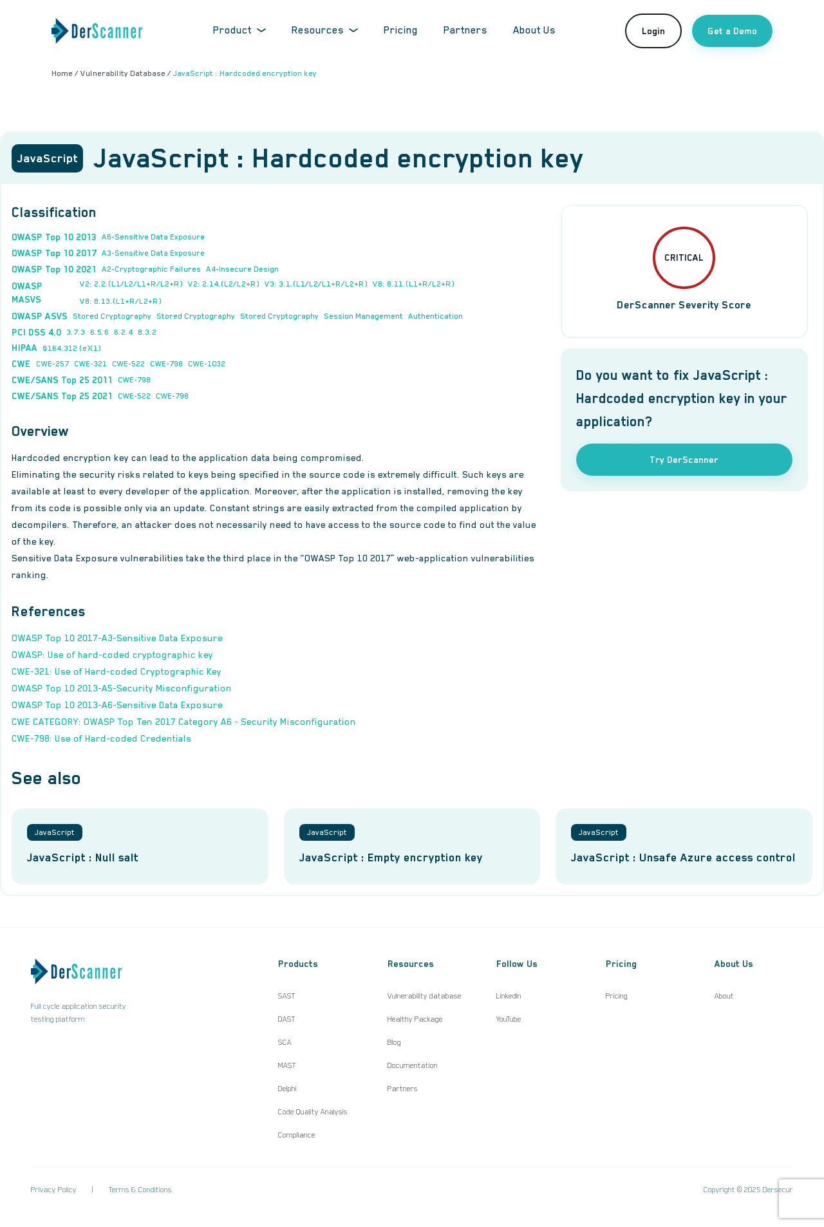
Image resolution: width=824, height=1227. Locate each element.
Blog (394, 1042)
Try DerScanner (684, 459)
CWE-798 (166, 363)
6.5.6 (99, 332)
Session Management (363, 316)
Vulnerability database (425, 995)
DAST (286, 1019)
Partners (465, 30)
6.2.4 (123, 332)
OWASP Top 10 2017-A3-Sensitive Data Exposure (117, 638)
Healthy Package (415, 1019)
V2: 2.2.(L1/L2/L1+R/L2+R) (131, 283)
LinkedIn (508, 995)
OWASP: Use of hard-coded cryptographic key (112, 655)
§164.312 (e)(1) (71, 348)
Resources (325, 30)
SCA (285, 1042)
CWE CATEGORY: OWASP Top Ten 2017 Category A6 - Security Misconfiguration (184, 722)
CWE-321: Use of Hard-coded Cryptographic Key (116, 671)
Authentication (435, 316)
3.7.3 (75, 332)
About (724, 995)
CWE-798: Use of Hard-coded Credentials (101, 738)
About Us (534, 30)
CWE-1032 (206, 363)
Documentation (413, 1065)
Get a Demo (732, 31)
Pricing (401, 30)
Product (239, 30)
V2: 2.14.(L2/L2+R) (223, 283)
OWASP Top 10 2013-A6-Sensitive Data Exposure (117, 705)
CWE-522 (128, 363)
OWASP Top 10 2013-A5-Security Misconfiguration (122, 688)
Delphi (287, 1088)
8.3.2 (147, 332)
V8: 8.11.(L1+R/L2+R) (413, 283)
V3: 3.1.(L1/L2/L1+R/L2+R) (316, 283)
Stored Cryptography (112, 316)
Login (653, 31)
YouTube (508, 1019)
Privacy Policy (54, 1189)
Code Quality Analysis (313, 1111)
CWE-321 (90, 363)
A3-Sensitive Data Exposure (153, 253)
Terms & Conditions (140, 1189)
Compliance (296, 1134)
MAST (287, 1065)
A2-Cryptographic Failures (151, 269)
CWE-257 (52, 363)
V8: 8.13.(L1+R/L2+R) (121, 301)
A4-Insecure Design (242, 269)
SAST (286, 995)
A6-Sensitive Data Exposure (153, 236)
